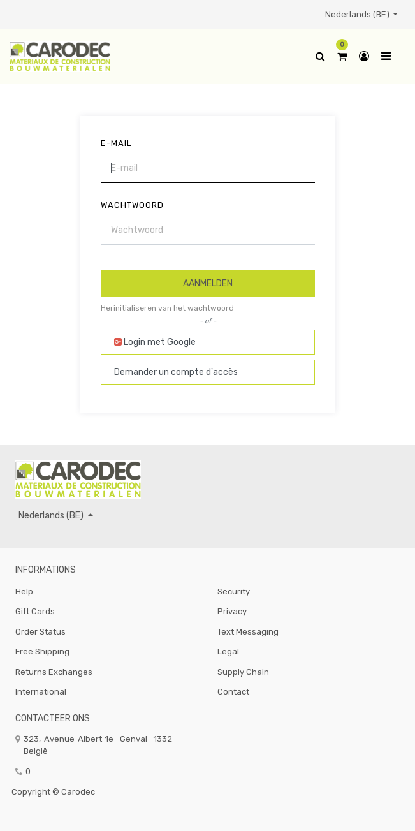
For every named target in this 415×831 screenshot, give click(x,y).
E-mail (116, 143)
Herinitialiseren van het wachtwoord (167, 308)
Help (24, 591)
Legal (228, 651)
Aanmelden (208, 283)
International (40, 691)
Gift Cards (35, 611)
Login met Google (155, 342)
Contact (233, 691)
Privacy (232, 611)
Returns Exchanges (53, 672)
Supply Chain (243, 672)
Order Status (40, 631)
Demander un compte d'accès (176, 372)
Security (233, 591)
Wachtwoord (132, 205)
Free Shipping (42, 651)
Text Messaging (248, 631)
